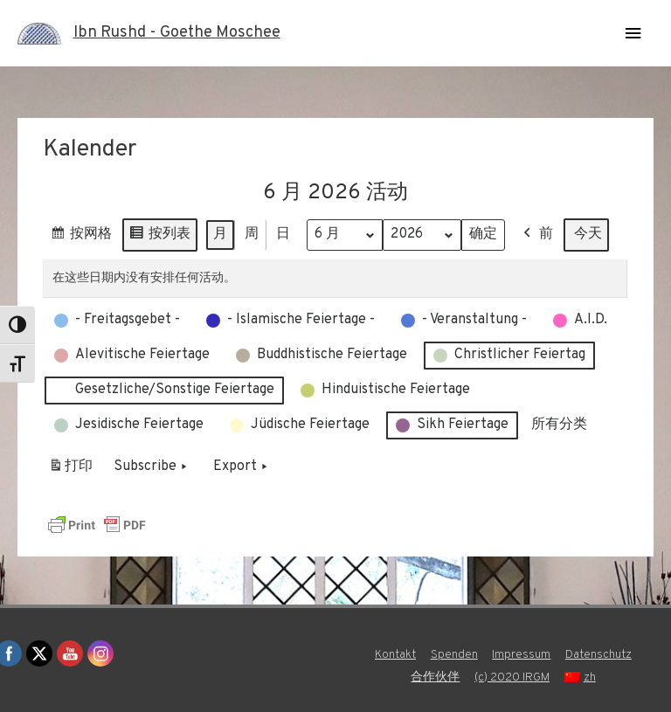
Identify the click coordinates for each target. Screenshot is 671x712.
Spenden (454, 654)
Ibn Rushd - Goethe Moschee (176, 33)
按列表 (159, 237)
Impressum (521, 654)
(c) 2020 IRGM (512, 677)
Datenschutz (598, 654)
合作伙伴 (435, 677)
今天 (588, 234)
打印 (70, 469)
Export (242, 466)
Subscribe (152, 466)
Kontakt (395, 654)
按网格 (81, 237)
